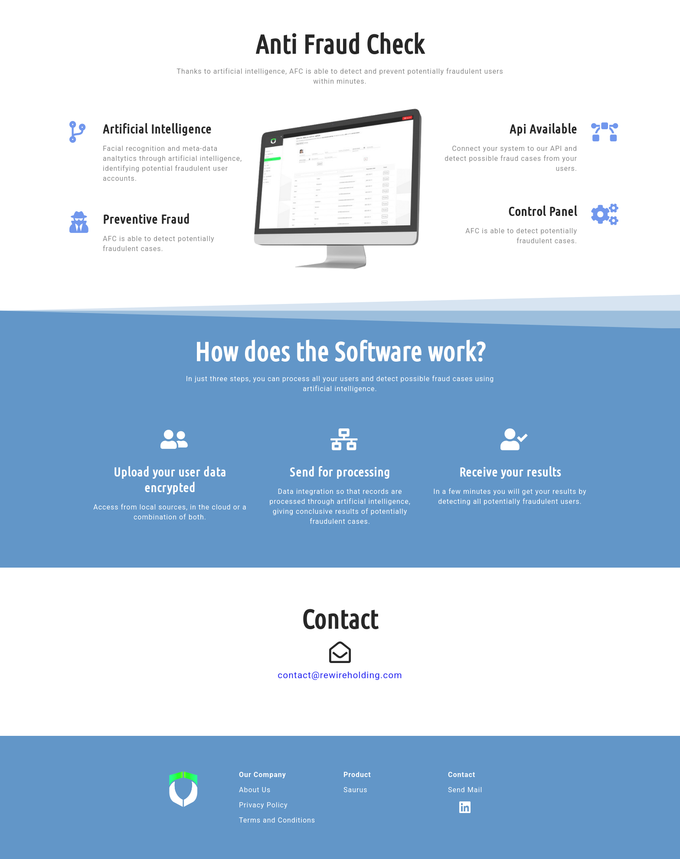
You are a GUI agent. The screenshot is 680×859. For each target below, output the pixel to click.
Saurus (355, 790)
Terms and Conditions (277, 820)
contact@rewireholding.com (340, 675)
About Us (255, 790)
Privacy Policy (263, 805)
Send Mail (465, 790)
